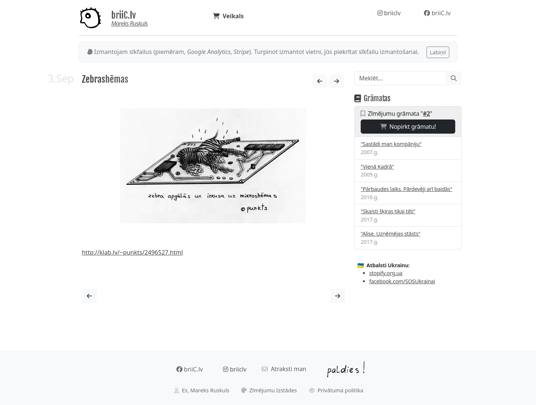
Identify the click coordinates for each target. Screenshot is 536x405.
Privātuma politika (336, 390)
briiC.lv (123, 15)
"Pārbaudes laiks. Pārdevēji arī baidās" (406, 188)
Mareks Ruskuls (129, 23)
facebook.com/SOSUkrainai (402, 281)
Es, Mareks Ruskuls (201, 390)
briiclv (389, 13)
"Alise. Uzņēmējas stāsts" (390, 233)
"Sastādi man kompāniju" (391, 143)
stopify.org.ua (385, 273)
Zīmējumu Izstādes (269, 390)
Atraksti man (284, 369)
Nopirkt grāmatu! (408, 126)
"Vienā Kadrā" (377, 166)
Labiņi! (438, 52)
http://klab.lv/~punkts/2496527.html (132, 252)
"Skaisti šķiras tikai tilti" (388, 211)
